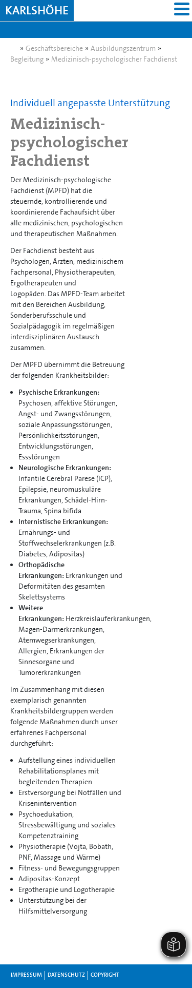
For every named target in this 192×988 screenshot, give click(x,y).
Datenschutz (66, 975)
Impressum (26, 975)
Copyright (105, 975)
